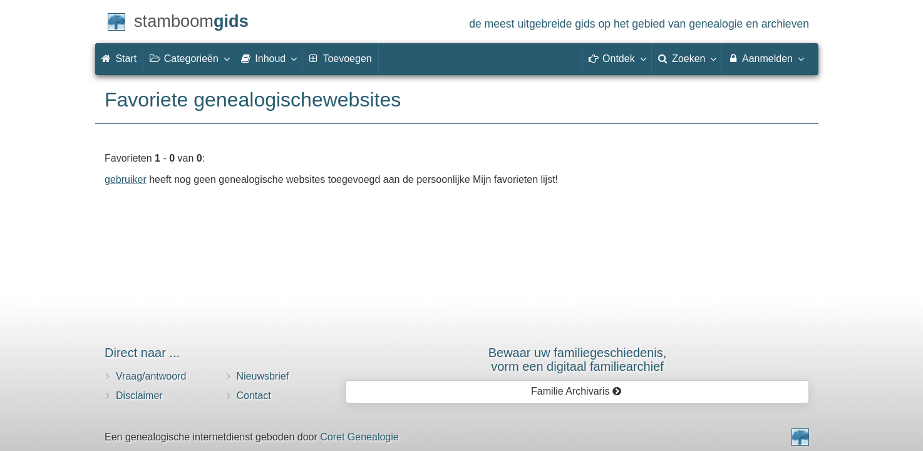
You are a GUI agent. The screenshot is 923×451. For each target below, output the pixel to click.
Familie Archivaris (576, 391)
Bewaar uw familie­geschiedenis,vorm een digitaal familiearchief (577, 359)
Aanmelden (765, 58)
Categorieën (189, 58)
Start (119, 58)
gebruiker (126, 179)
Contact (254, 395)
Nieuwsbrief (263, 376)
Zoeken (687, 58)
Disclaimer (139, 395)
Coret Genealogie (359, 437)
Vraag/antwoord (151, 376)
